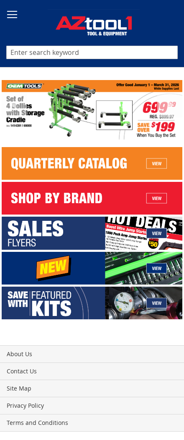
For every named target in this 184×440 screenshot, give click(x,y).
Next (169, 105)
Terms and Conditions (37, 423)
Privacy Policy (25, 405)
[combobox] (92, 52)
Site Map (19, 388)
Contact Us (22, 371)
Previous (14, 105)
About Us (19, 354)
